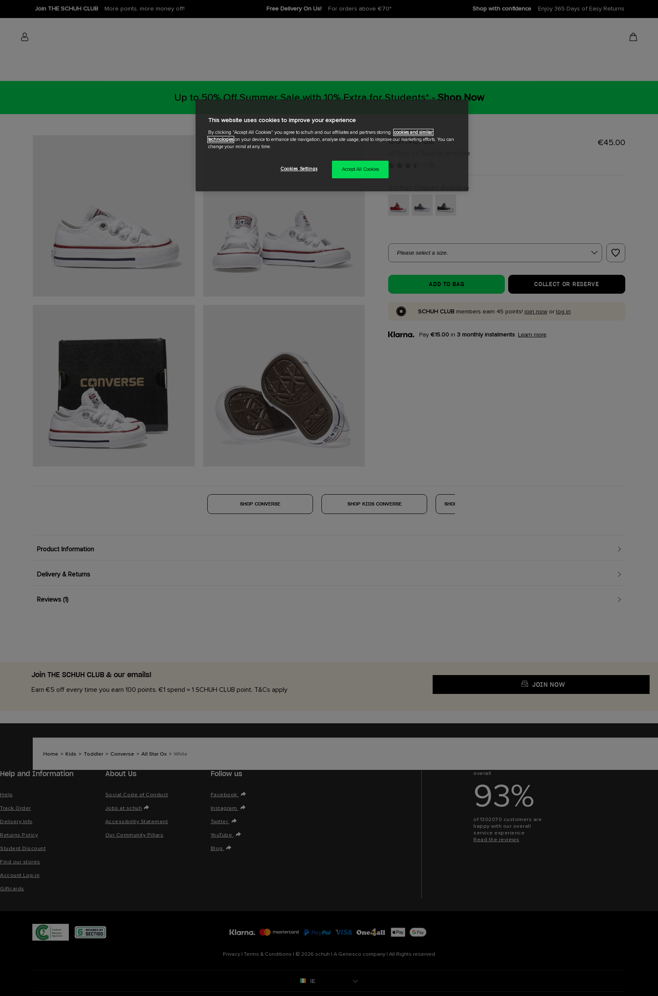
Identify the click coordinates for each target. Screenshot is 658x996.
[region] (332, 145)
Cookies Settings (298, 169)
